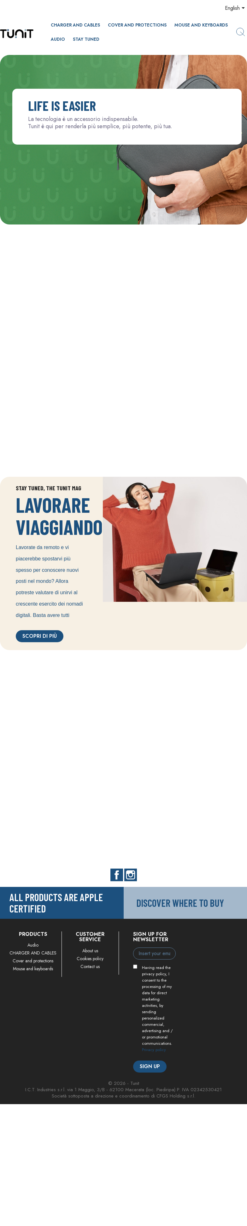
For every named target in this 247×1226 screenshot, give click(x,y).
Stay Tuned (86, 39)
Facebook (116, 875)
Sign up (150, 1066)
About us (90, 951)
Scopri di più (39, 636)
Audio (58, 39)
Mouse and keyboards (201, 25)
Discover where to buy (180, 903)
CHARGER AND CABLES (75, 25)
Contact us (90, 966)
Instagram (130, 875)
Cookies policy (90, 958)
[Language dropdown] (236, 8)
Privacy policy (154, 1050)
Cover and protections (137, 25)
